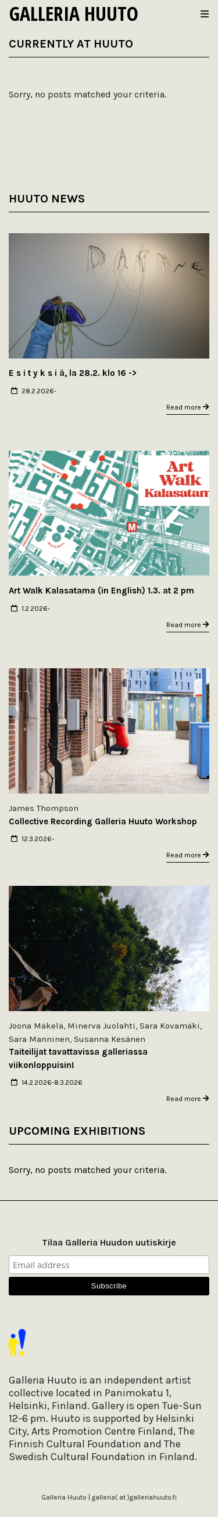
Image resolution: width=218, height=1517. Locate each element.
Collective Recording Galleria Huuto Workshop (103, 821)
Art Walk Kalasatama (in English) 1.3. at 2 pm (101, 590)
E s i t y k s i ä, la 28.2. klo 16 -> (73, 373)
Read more (187, 407)
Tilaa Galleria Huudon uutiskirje (109, 1242)
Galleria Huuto (73, 13)
